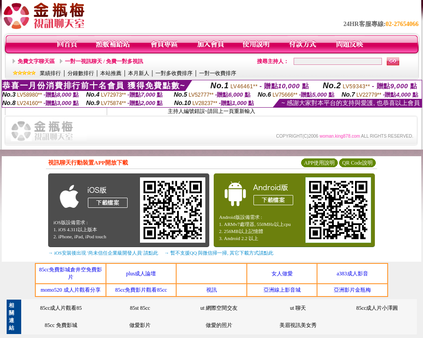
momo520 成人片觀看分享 (71, 290)
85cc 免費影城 (61, 325)
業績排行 (50, 73)
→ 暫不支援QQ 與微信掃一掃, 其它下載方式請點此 (218, 252)
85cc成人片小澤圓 (377, 308)
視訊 (211, 290)
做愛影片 (140, 325)
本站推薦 (110, 73)
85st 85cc (140, 308)
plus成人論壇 (141, 273)
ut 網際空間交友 (219, 308)
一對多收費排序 (174, 73)
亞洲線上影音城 (282, 290)
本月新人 (138, 73)
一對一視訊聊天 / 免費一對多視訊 (104, 61)
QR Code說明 (357, 163)
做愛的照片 (219, 325)
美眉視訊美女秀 (298, 325)
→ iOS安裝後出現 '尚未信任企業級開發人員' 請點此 (103, 252)
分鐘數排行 (81, 73)
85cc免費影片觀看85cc (141, 290)
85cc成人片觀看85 (61, 308)
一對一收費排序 (217, 73)
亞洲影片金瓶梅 (352, 290)
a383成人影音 (352, 273)
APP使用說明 (319, 163)
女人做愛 (282, 273)
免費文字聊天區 (36, 61)
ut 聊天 (298, 308)
